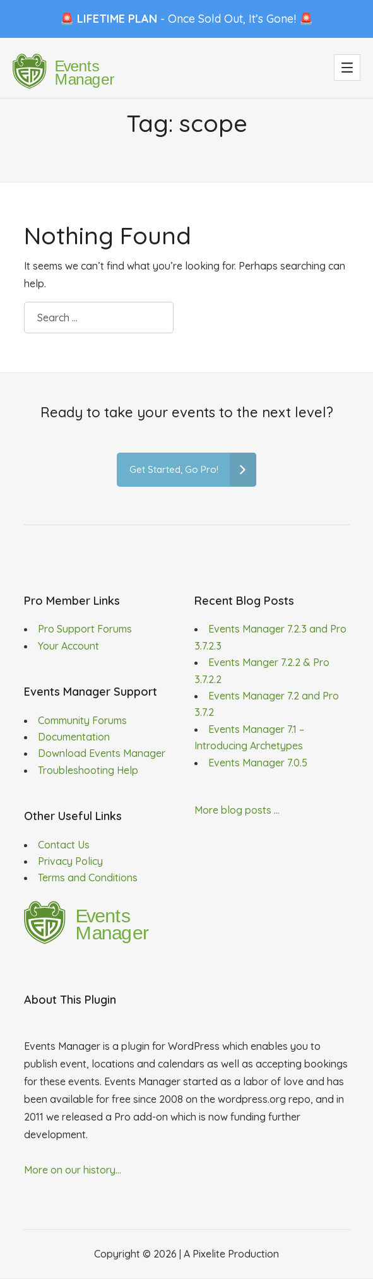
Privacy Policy (70, 861)
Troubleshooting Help (88, 770)
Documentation (74, 736)
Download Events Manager (101, 753)
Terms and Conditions (88, 877)
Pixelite (208, 1253)
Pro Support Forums (85, 628)
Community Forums (82, 720)
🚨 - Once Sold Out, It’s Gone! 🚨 (186, 18)
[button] (347, 67)
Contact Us (64, 844)
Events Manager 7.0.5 (257, 762)
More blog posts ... (237, 810)
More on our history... (72, 1169)
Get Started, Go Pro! (192, 470)
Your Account (68, 646)
